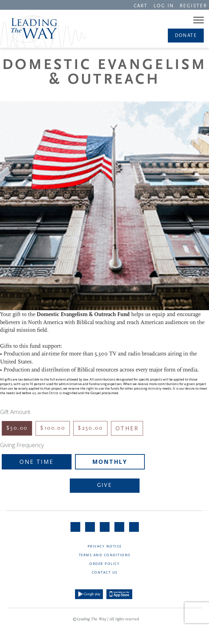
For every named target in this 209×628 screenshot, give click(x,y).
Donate (186, 35)
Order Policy (104, 564)
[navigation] (141, 5)
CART (141, 6)
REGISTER (193, 6)
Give (104, 485)
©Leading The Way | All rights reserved (106, 619)
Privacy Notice (105, 547)
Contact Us (105, 573)
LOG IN (164, 6)
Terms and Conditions (104, 555)
